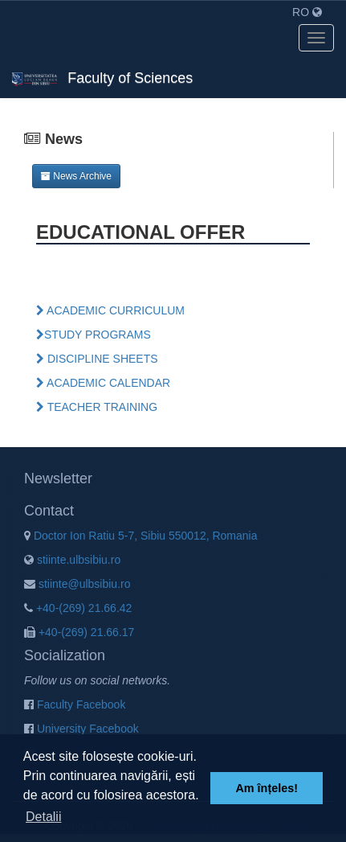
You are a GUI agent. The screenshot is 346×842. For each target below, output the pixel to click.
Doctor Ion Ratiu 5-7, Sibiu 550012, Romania (141, 535)
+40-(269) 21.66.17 (79, 632)
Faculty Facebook (74, 704)
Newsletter (58, 478)
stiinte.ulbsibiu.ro (72, 559)
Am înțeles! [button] (266, 788)
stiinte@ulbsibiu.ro (77, 583)
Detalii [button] (43, 817)
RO (307, 12)
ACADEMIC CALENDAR (103, 382)
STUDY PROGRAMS (93, 334)
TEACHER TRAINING (96, 406)
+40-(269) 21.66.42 (78, 608)
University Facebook (81, 728)
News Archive (76, 176)
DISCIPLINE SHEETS (97, 358)
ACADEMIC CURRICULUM (110, 310)
